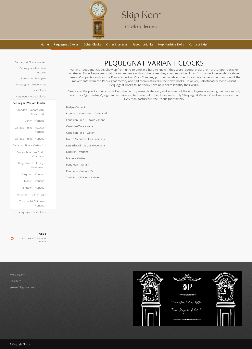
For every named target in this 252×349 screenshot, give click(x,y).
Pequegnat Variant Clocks (29, 103)
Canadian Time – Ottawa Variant (29, 129)
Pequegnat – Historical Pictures (32, 70)
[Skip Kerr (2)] (126, 19)
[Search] (211, 44)
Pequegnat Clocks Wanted (30, 62)
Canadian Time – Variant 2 (28, 145)
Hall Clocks (39, 90)
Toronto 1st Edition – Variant (31, 203)
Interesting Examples (33, 78)
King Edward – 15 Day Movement (31, 165)
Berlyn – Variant (34, 120)
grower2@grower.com (23, 287)
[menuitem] (44, 44)
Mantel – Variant (34, 181)
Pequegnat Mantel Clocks (31, 96)
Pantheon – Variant (32, 187)
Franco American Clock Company (30, 154)
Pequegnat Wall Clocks (32, 212)
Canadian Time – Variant (29, 138)
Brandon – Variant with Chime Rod (30, 112)
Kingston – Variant (33, 174)
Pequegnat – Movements (31, 84)
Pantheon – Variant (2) (30, 194)
